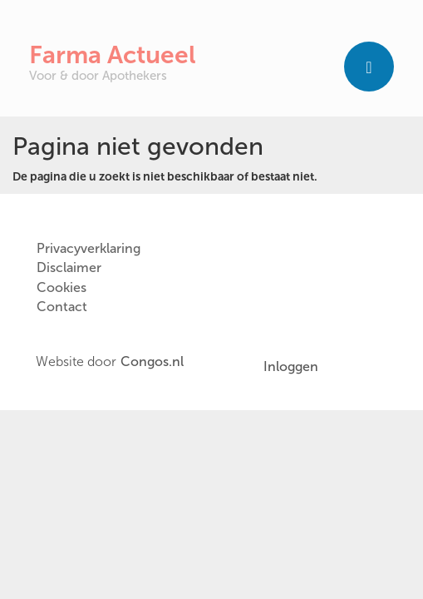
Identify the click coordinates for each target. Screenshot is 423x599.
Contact (62, 306)
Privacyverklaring (88, 248)
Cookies (61, 287)
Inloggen (290, 366)
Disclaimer (69, 267)
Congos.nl (152, 361)
